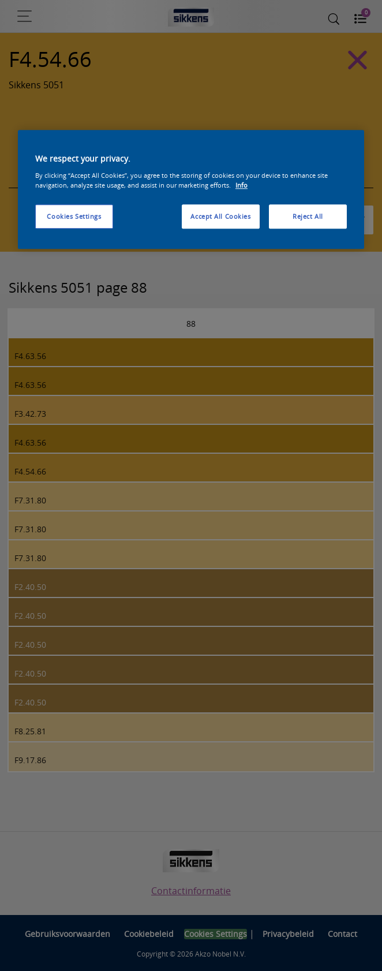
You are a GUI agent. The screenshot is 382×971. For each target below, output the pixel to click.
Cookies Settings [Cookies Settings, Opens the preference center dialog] (74, 216)
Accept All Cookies (220, 216)
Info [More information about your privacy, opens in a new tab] (241, 185)
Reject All (308, 216)
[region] (191, 189)
